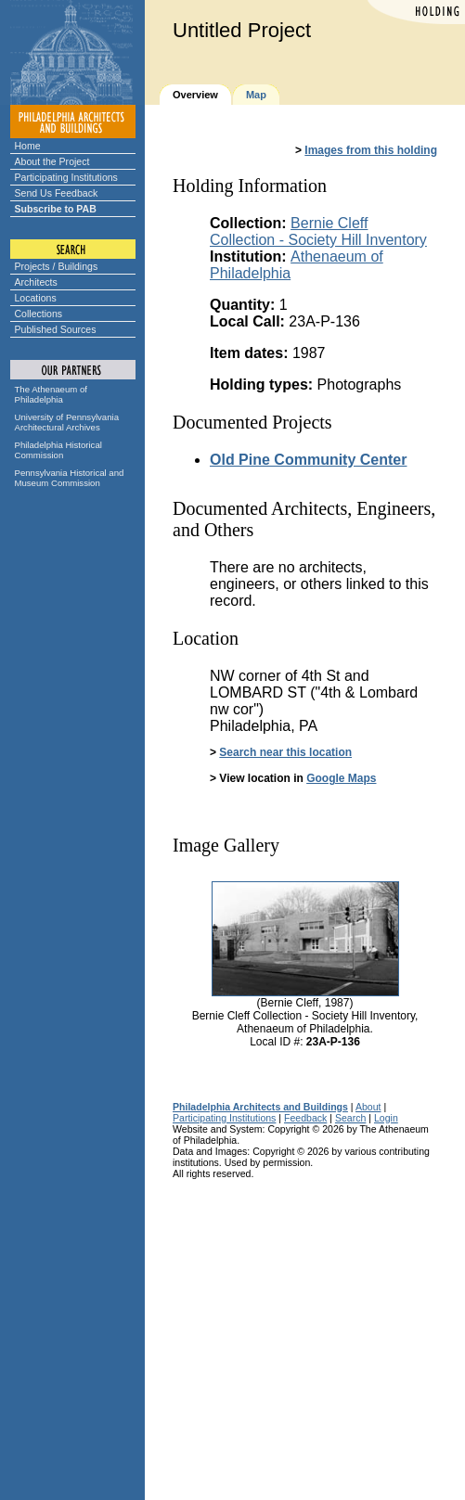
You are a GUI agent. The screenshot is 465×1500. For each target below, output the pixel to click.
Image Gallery (226, 845)
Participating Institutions (66, 177)
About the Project (52, 161)
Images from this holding (370, 150)
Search (350, 1117)
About (368, 1106)
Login (386, 1117)
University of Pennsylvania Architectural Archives (67, 422)
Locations (36, 297)
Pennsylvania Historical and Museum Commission (69, 478)
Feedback (305, 1117)
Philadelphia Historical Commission (58, 450)
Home (28, 145)
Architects (36, 282)
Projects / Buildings (56, 266)
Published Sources (56, 329)
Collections (39, 313)
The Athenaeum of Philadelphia (51, 394)
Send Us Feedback (56, 193)
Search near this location (285, 752)
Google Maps (341, 778)
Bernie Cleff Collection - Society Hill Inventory (318, 231)
